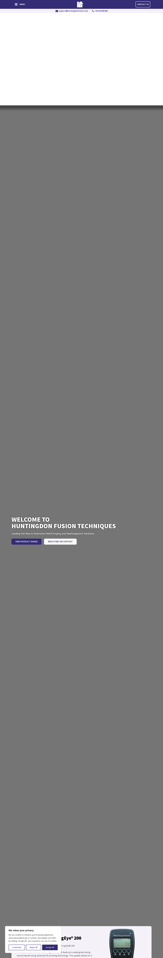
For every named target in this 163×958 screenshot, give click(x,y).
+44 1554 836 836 (101, 11)
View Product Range (26, 541)
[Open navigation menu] (16, 5)
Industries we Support (60, 541)
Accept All (50, 947)
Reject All (33, 947)
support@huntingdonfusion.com (73, 11)
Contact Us (143, 4)
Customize (16, 947)
